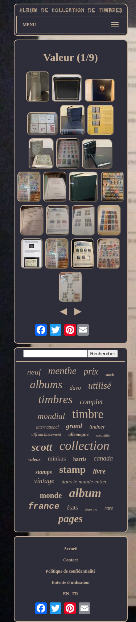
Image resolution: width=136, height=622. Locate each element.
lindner (97, 427)
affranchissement (46, 434)
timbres (55, 399)
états (72, 507)
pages (70, 518)
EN (66, 593)
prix (91, 371)
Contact (70, 559)
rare (108, 508)
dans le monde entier (84, 481)
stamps (44, 472)
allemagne (79, 434)
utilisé (99, 385)
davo (75, 388)
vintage (44, 480)
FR (75, 593)
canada (103, 458)
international (47, 427)
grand (74, 426)
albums (46, 384)
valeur (34, 459)
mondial (51, 416)
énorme (91, 509)
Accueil (71, 548)
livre (99, 471)
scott (42, 447)
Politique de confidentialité (70, 571)
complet (91, 402)
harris (80, 459)
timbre (87, 414)
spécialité (103, 435)
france (43, 506)
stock (110, 374)
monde (51, 495)
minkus (57, 458)
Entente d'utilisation (70, 582)
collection (84, 446)
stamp (72, 469)
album (85, 493)
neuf (34, 371)
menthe (62, 370)
